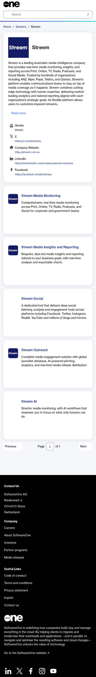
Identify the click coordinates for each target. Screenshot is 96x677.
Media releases (14, 557)
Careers (9, 528)
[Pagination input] (50, 446)
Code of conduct (15, 575)
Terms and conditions (18, 583)
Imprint (8, 598)
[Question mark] (87, 4)
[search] (48, 15)
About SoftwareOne (17, 535)
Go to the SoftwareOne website (26, 653)
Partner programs (15, 550)
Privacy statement (16, 590)
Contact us (11, 605)
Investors (10, 542)
